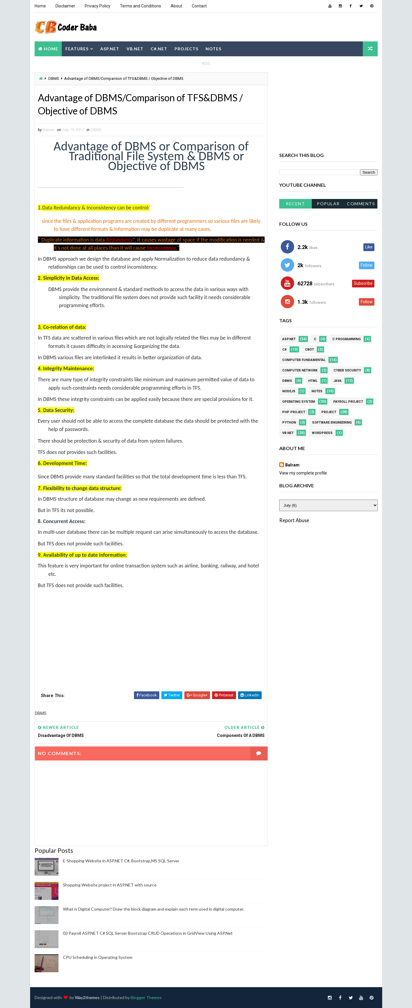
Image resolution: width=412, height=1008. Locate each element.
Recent (295, 203)
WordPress (322, 433)
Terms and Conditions (140, 6)
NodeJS (288, 391)
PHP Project (293, 412)
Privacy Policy (97, 6)
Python (289, 422)
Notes (213, 48)
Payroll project (348, 402)
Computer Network (299, 370)
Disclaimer (65, 6)
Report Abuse (294, 520)
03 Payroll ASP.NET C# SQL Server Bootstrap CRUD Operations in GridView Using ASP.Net (148, 933)
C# (284, 349)
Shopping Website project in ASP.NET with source (110, 884)
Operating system (298, 402)
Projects (186, 48)
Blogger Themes (146, 997)
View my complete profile (303, 473)
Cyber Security (347, 370)
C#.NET (159, 48)
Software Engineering (332, 422)
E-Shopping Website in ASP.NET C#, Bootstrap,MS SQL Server (121, 860)
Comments (361, 203)
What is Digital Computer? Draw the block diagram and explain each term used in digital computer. (153, 908)
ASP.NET (109, 48)
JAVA (338, 381)
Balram (292, 465)
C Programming (346, 339)
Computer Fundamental (303, 360)
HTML (312, 381)
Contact (199, 6)
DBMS (53, 78)
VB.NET (134, 48)
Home (40, 6)
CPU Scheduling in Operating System (97, 957)
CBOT (309, 349)
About (176, 6)
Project (328, 412)
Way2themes (87, 997)
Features (77, 48)
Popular (328, 203)
